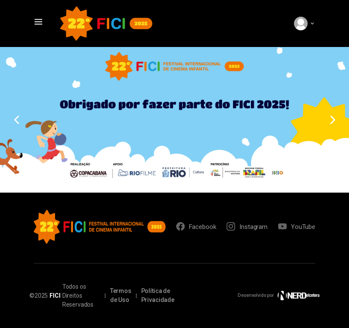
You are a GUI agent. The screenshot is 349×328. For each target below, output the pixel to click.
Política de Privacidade (157, 295)
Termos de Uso (120, 295)
